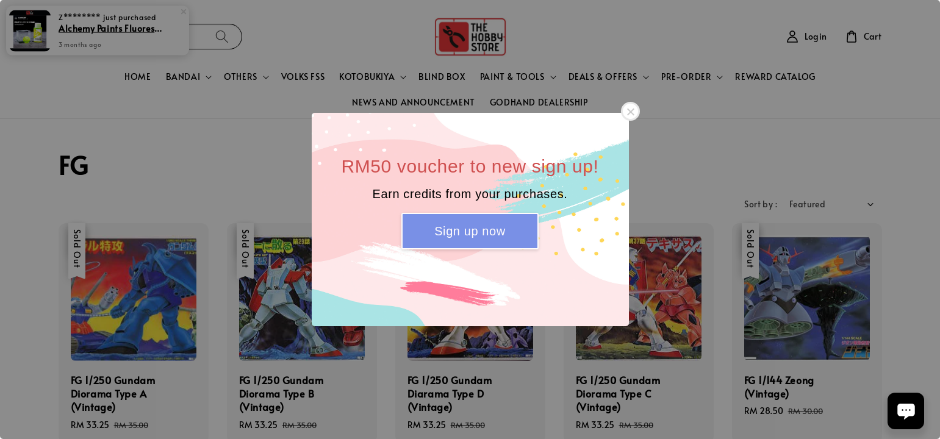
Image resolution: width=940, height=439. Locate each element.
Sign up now (470, 231)
